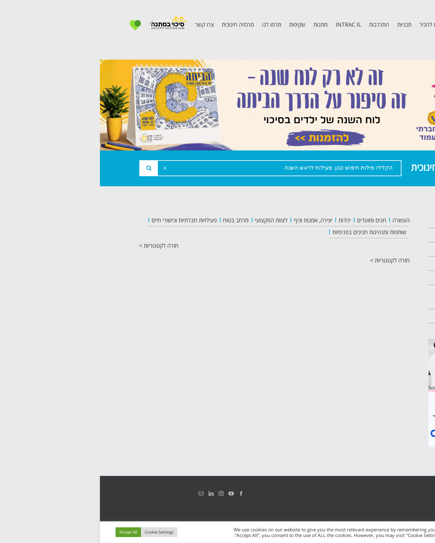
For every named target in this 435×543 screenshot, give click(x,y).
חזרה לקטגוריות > (59, 245)
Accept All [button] (28, 532)
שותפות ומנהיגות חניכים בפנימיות (269, 232)
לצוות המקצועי (171, 220)
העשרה (301, 220)
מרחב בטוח (136, 220)
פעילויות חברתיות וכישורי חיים (84, 220)
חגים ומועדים (271, 220)
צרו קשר (380, 316)
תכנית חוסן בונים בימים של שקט (369, 297)
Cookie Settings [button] (59, 532)
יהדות (245, 220)
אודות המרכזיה (372, 235)
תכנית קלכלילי (373, 277)
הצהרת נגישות (389, 493)
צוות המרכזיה (373, 249)
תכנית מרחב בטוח (367, 263)
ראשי (385, 221)
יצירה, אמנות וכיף (213, 220)
